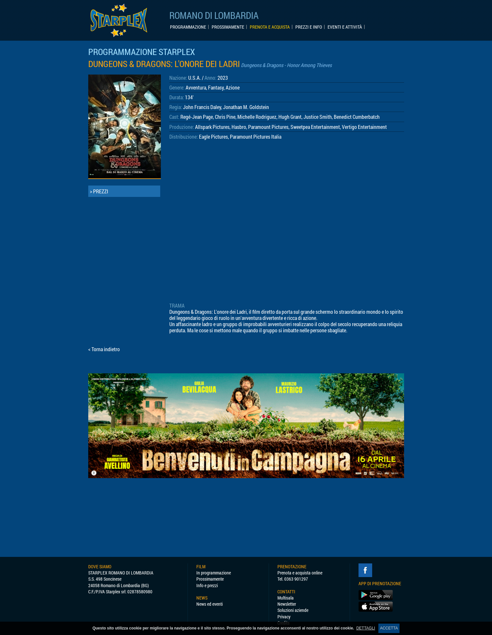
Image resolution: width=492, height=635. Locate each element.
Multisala (285, 598)
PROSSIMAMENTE (228, 27)
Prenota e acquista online (299, 573)
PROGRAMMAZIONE (188, 27)
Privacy (283, 617)
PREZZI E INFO (308, 27)
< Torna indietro (104, 349)
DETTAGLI (365, 628)
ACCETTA (389, 628)
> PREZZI (99, 191)
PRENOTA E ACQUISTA (270, 27)
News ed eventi (209, 604)
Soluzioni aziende (292, 610)
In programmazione (213, 573)
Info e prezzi (207, 585)
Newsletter (286, 604)
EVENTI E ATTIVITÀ (345, 27)
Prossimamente (210, 579)
